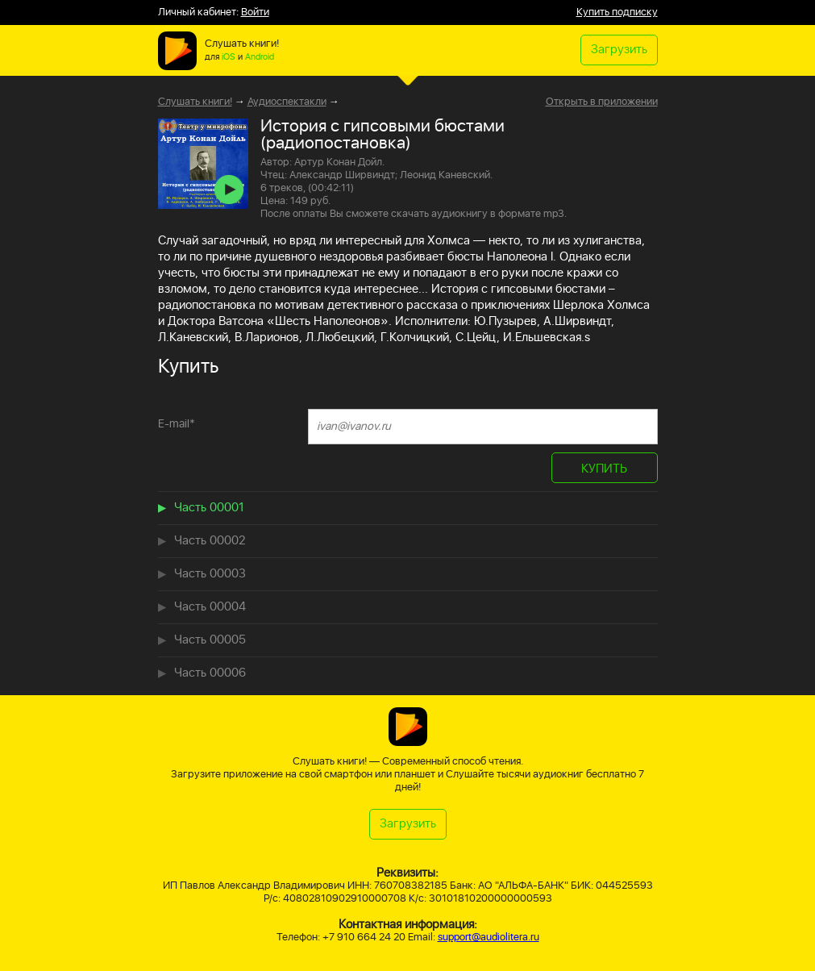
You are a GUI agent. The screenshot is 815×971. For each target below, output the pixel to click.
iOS (228, 57)
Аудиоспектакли (286, 102)
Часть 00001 (209, 507)
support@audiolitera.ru (488, 937)
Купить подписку (617, 12)
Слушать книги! (195, 102)
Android (259, 57)
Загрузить (619, 49)
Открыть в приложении (602, 102)
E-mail (176, 423)
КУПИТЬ (604, 469)
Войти (255, 12)
